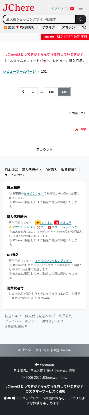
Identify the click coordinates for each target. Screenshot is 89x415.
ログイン (57, 8)
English (65, 350)
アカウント (44, 149)
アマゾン (68, 27)
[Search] (39, 19)
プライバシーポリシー (21, 321)
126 (64, 91)
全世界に (63, 371)
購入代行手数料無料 (64, 36)
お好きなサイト (34, 193)
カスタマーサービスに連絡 (46, 391)
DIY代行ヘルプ (52, 321)
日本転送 (11, 169)
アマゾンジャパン (22, 227)
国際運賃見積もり (16, 326)
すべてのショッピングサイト (53, 260)
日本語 (55, 350)
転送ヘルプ (13, 315)
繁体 (46, 350)
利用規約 (65, 316)
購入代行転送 (32, 169)
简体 (39, 350)
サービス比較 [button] (14, 175)
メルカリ (62, 222)
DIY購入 (51, 169)
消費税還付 (69, 169)
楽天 (11, 27)
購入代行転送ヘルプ (40, 315)
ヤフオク (48, 27)
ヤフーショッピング (62, 227)
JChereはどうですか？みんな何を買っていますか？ (45, 386)
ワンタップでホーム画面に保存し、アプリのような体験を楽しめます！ (44, 400)
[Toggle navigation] (80, 8)
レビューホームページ (19, 71)
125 (51, 91)
